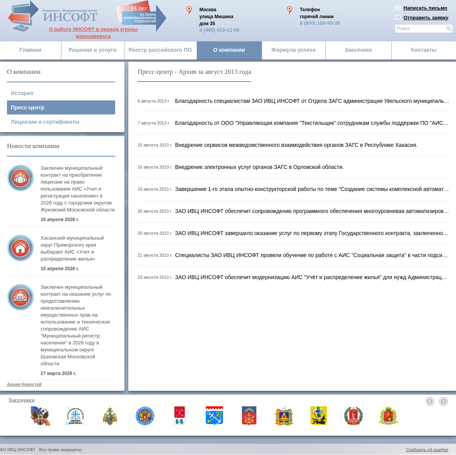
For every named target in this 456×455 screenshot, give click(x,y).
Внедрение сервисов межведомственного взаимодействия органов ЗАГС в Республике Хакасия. (298, 145)
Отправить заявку (425, 17)
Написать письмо (425, 8)
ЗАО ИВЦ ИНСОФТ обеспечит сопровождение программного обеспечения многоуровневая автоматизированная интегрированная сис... (312, 211)
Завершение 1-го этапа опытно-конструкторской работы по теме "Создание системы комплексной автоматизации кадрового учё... (312, 189)
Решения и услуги (92, 50)
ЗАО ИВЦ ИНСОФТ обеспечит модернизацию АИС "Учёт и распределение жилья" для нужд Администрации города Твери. (312, 277)
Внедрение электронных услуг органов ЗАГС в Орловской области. (259, 167)
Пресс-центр (27, 107)
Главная (31, 50)
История (22, 93)
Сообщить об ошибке (427, 449)
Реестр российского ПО (160, 50)
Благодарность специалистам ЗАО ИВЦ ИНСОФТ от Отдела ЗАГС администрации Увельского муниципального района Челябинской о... (312, 101)
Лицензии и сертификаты (45, 122)
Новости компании (33, 146)
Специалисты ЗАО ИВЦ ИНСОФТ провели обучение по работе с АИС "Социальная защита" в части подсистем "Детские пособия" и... (312, 255)
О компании (229, 50)
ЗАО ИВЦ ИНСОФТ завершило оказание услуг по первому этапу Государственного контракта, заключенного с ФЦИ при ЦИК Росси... (312, 233)
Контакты (423, 50)
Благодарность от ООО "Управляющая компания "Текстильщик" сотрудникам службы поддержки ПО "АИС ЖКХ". (312, 123)
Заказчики (358, 50)
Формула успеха (293, 50)
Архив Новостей (24, 384)
